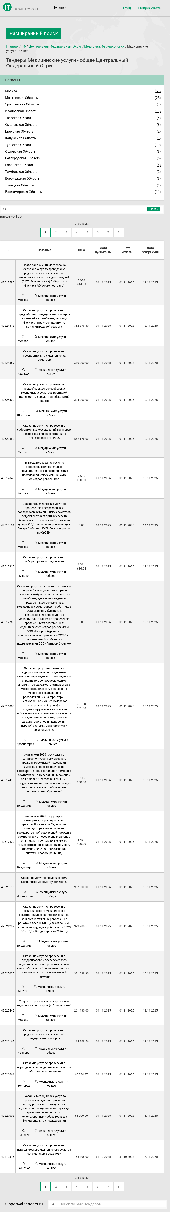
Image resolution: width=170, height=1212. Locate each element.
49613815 (7, 566)
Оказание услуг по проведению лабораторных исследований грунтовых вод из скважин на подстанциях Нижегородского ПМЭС (44, 431)
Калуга (22, 988)
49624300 (7, 399)
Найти (154, 209)
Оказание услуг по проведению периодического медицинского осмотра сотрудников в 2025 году (44, 1149)
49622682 (7, 439)
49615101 (7, 525)
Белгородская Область (22, 158)
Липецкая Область (19, 185)
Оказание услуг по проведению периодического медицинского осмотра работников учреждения (44, 1067)
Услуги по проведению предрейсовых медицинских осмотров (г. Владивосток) (44, 1003)
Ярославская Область (22, 104)
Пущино (23, 573)
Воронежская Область (22, 178)
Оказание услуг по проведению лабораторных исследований (44, 559)
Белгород (23, 1083)
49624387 (7, 362)
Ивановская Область (21, 111)
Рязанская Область (20, 165)
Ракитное (23, 1166)
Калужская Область (20, 138)
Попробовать (149, 8)
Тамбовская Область (21, 172)
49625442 (7, 1010)
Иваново (23, 1050)
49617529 (7, 841)
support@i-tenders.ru (23, 1204)
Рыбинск (24, 1133)
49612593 (7, 282)
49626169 (7, 1041)
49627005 (7, 1115)
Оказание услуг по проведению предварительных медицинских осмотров (44, 355)
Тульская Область (19, 145)
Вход (127, 8)
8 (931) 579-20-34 (26, 8)
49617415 (7, 780)
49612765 (7, 622)
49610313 (7, 1156)
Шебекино (24, 413)
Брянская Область (19, 131)
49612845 (7, 478)
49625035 (7, 973)
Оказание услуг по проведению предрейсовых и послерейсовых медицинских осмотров (44, 1034)
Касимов (23, 372)
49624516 (7, 325)
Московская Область (21, 98)
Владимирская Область (23, 192)
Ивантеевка (25, 894)
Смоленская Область (21, 125)
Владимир (24, 803)
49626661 (7, 1074)
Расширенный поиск (34, 33)
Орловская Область (20, 151)
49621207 (7, 926)
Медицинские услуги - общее (50, 297)
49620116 (7, 887)
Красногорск (25, 742)
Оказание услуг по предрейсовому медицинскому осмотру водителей (44, 880)
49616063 (7, 706)
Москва (11, 91)
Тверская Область (19, 118)
